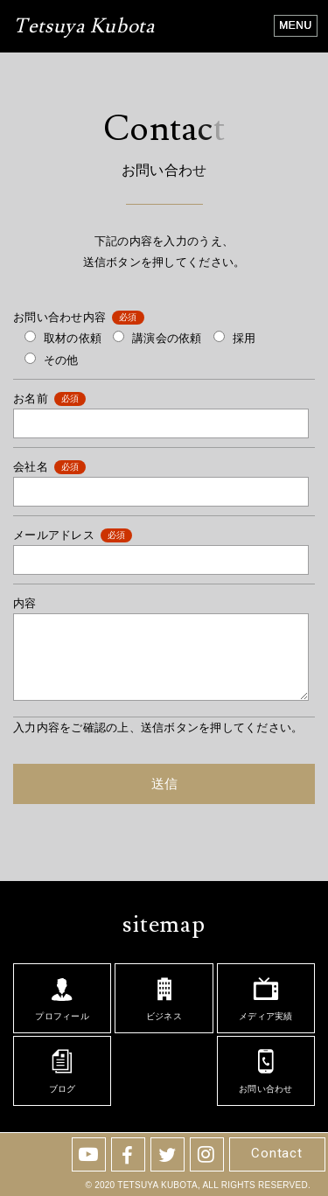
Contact (276, 1153)
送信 (164, 783)
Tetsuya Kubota (84, 28)
